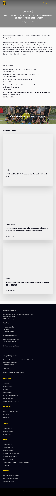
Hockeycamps (8, 459)
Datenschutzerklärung (10, 411)
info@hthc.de (12, 336)
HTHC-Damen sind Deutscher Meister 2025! (17, 80)
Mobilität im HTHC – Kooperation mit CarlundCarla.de (21, 74)
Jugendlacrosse (8, 482)
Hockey (8, 170)
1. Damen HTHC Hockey (11, 453)
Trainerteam (7, 428)
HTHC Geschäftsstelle (10, 395)
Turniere (6, 465)
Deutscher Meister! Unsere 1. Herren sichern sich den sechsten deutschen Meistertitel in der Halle (27, 86)
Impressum (7, 414)
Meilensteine (7, 386)
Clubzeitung (7, 392)
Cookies (6, 417)
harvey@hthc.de (13, 346)
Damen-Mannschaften (11, 476)
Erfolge (5, 389)
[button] (49, 3)
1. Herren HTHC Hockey (10, 456)
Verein (13, 224)
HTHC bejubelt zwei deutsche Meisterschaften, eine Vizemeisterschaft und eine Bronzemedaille (26, 93)
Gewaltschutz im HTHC (11, 401)
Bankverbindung (8, 398)
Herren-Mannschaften (10, 479)
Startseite (6, 36)
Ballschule (28, 11)
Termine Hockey (8, 447)
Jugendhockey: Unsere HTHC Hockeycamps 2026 (19, 69)
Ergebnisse (7, 434)
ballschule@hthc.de (19, 54)
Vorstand (6, 383)
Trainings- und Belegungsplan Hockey (16, 462)
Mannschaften (8, 431)
